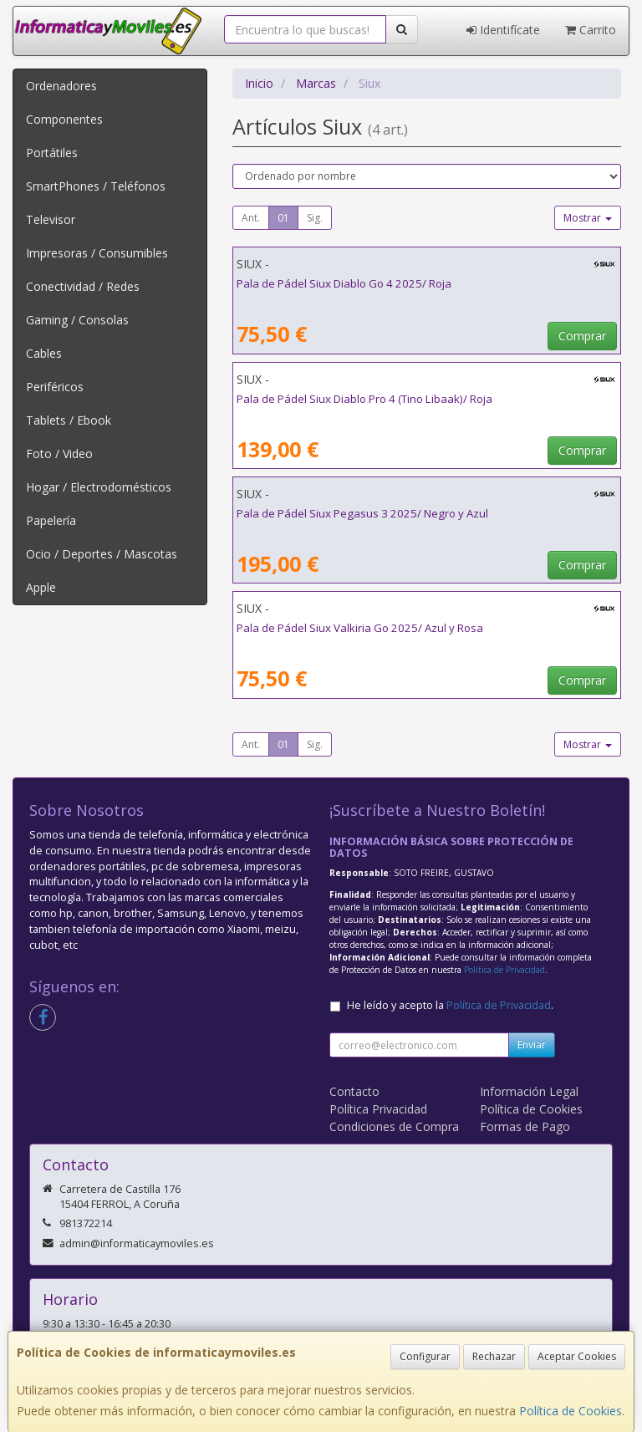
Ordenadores (61, 86)
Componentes (64, 119)
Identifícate (503, 30)
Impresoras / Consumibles (97, 253)
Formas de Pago (525, 1126)
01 (283, 218)
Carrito (590, 30)
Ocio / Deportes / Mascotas (101, 554)
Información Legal (529, 1091)
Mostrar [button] (587, 218)
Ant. (251, 218)
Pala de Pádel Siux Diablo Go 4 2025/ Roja (344, 283)
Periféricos (55, 387)
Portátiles (52, 153)
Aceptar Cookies (577, 1356)
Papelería (51, 520)
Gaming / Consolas (77, 320)
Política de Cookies (570, 1411)
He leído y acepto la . (450, 1005)
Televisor (50, 219)
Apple (41, 587)
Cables (44, 353)
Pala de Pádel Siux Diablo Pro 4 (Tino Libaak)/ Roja (364, 398)
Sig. (315, 218)
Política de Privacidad (504, 970)
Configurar (425, 1356)
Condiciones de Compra (394, 1126)
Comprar (582, 336)
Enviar (531, 1044)
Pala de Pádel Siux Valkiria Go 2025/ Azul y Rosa (360, 627)
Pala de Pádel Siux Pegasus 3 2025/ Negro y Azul (362, 513)
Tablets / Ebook (68, 420)
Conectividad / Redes (83, 286)
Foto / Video (59, 453)
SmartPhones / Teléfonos (96, 186)
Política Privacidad (378, 1109)
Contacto (354, 1091)
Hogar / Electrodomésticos (98, 487)
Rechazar (494, 1356)
